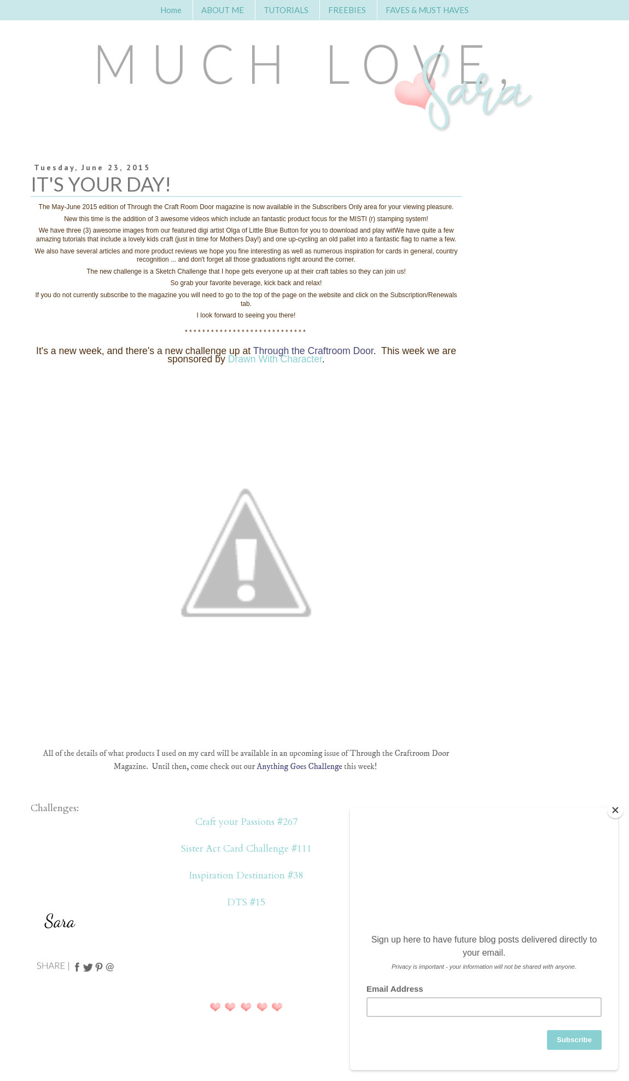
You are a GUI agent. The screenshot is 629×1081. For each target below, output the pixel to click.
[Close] (615, 810)
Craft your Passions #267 (246, 822)
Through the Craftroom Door (313, 350)
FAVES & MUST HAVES (427, 10)
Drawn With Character (275, 359)
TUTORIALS (286, 10)
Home (171, 10)
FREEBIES (347, 10)
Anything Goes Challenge (299, 766)
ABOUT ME (222, 10)
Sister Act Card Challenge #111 (246, 848)
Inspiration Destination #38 (246, 875)
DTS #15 (246, 902)
